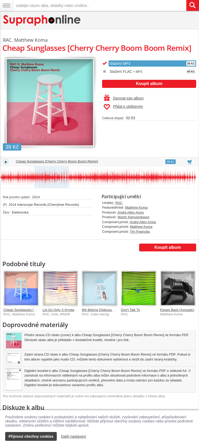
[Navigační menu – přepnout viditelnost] (6, 5)
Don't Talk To (130, 310)
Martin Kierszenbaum (134, 217)
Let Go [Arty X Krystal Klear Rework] (69, 310)
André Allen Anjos (130, 212)
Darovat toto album (124, 98)
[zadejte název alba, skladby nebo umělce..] (99, 5)
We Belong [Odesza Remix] (102, 310)
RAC (118, 203)
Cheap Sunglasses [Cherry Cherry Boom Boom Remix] (57, 161)
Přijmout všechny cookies (31, 436)
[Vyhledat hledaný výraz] (192, 5)
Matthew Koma (136, 207)
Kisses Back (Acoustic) (177, 310)
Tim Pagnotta (140, 231)
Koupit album (149, 83)
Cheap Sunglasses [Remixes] (25, 310)
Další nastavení (73, 436)
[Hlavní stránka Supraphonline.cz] (42, 20)
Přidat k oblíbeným (123, 107)
